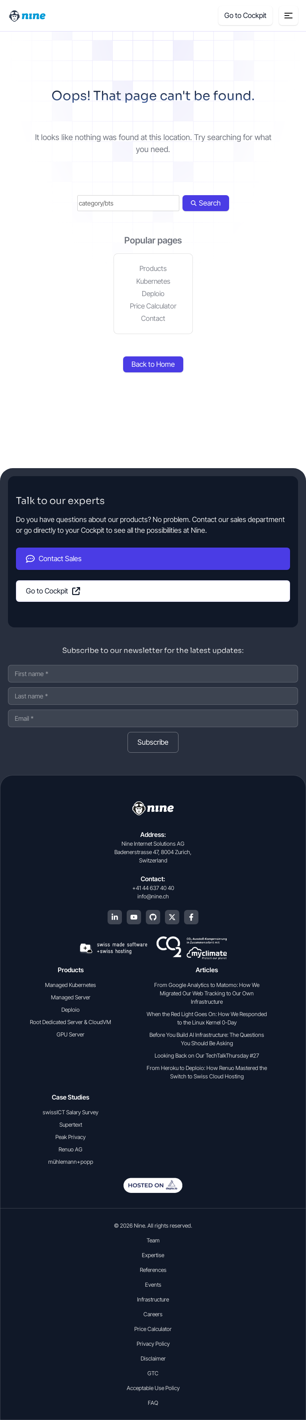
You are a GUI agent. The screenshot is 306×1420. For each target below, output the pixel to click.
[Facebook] (191, 917)
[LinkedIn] (115, 917)
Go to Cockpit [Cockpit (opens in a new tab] (245, 15)
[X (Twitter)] (172, 917)
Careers (153, 1314)
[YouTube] (134, 917)
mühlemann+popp (70, 1161)
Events (153, 1284)
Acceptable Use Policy (153, 1387)
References (153, 1269)
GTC (153, 1373)
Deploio (153, 293)
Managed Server (70, 997)
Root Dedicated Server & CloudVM (70, 1022)
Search (206, 203)
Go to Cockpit (53, 591)
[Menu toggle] (288, 15)
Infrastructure (153, 1299)
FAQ (153, 1402)
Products (153, 268)
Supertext (70, 1124)
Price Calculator (153, 306)
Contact (153, 318)
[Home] (28, 16)
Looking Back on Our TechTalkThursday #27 (207, 1055)
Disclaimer (153, 1358)
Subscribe (153, 742)
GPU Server (70, 1034)
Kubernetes (153, 281)
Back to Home (153, 364)
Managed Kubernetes (70, 984)
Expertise (153, 1255)
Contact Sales (54, 558)
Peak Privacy (70, 1136)
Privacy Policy (153, 1343)
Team (153, 1240)
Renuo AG (70, 1149)
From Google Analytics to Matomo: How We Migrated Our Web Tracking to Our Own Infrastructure (206, 993)
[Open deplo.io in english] (153, 1191)
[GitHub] (153, 917)
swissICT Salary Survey (70, 1112)
